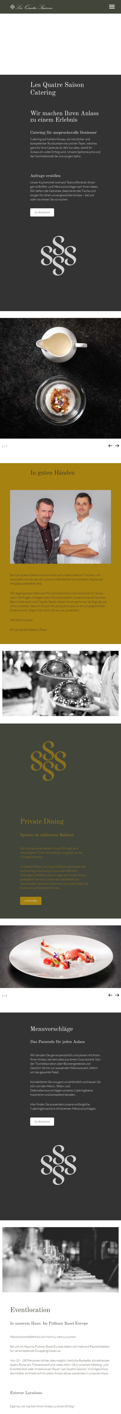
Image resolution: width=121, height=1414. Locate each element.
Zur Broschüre (42, 212)
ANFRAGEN (30, 900)
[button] (117, 445)
